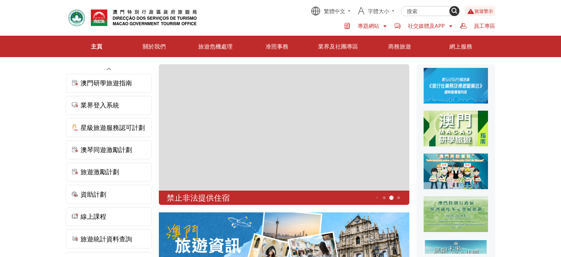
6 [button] (399, 198)
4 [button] (384, 198)
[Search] (454, 11)
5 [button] (391, 198)
